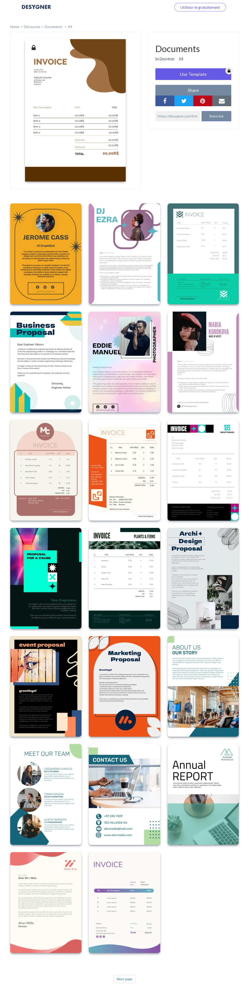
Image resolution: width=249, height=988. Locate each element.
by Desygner (165, 58)
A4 (70, 27)
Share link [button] (216, 116)
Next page (125, 979)
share (193, 90)
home (14, 27)
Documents (54, 27)
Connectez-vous (152, 7)
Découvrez (32, 27)
